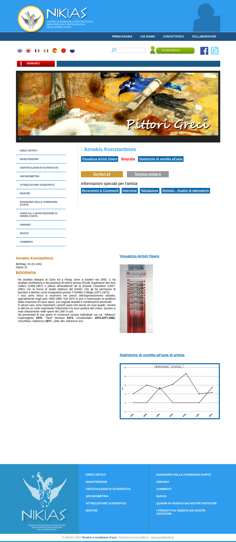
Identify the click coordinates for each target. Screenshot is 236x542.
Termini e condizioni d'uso (99, 537)
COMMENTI (26, 242)
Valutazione (149, 190)
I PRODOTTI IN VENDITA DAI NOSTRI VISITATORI (181, 512)
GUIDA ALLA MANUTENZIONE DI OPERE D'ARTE (38, 215)
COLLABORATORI (204, 36)
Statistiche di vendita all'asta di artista (152, 355)
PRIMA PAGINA (122, 36)
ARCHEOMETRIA (29, 176)
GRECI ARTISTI (29, 150)
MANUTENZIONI (29, 159)
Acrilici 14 (101, 174)
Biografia (128, 159)
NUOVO (24, 233)
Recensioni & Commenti (100, 190)
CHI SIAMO (147, 36)
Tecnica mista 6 (147, 174)
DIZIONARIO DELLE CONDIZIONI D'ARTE (38, 203)
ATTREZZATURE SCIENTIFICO (37, 185)
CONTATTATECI (173, 36)
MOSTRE (25, 193)
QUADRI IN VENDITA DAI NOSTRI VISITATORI (186, 503)
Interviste (130, 190)
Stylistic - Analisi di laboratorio (185, 190)
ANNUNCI (25, 224)
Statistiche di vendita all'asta (161, 159)
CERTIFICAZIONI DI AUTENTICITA (39, 167)
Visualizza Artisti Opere (99, 159)
